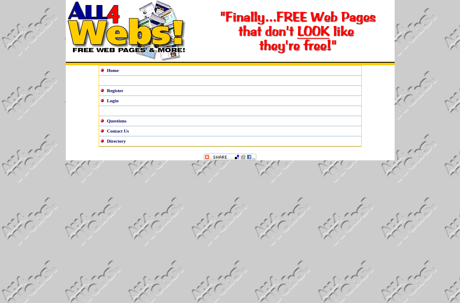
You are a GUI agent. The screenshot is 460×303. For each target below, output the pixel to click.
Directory (116, 141)
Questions (116, 120)
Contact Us (118, 130)
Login (113, 100)
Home (113, 70)
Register (115, 90)
